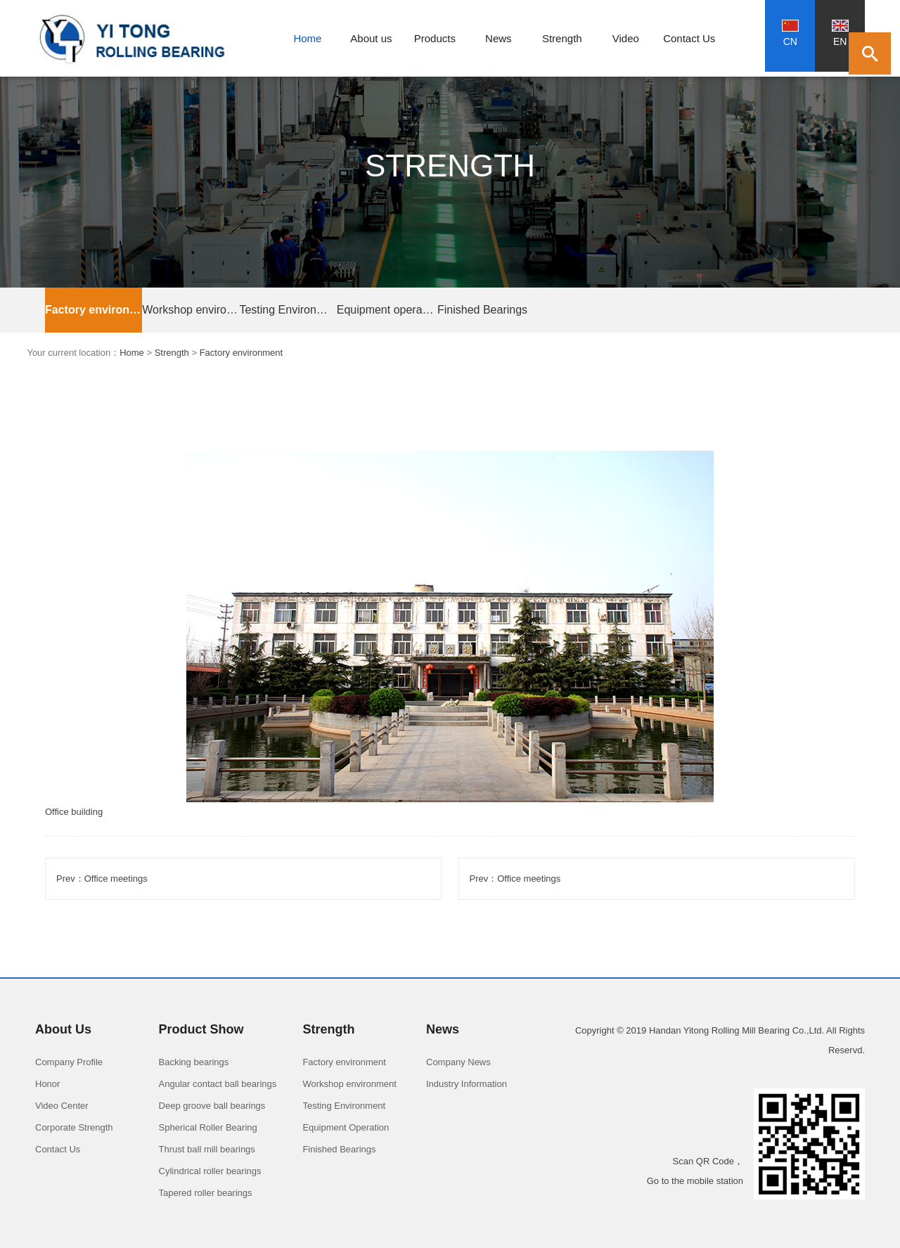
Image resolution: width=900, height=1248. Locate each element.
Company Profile (69, 1062)
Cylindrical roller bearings (210, 1171)
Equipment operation (385, 310)
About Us (63, 1029)
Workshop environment (190, 310)
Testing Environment (287, 310)
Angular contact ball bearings (218, 1084)
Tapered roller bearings (205, 1193)
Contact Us (689, 38)
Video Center (62, 1105)
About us (371, 38)
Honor (47, 1084)
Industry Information (466, 1084)
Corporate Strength (74, 1127)
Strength (562, 38)
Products (435, 38)
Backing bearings (194, 1062)
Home (307, 38)
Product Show (201, 1029)
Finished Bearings (482, 310)
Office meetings (116, 878)
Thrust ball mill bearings (207, 1149)
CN (790, 33)
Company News (458, 1062)
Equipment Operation (345, 1127)
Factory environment (93, 310)
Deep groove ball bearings (212, 1105)
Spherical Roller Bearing (208, 1127)
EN (840, 33)
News (498, 38)
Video (625, 38)
